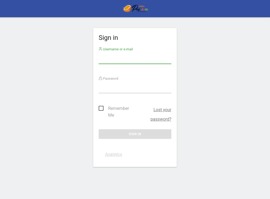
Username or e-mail (116, 49)
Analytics (113, 154)
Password (108, 78)
